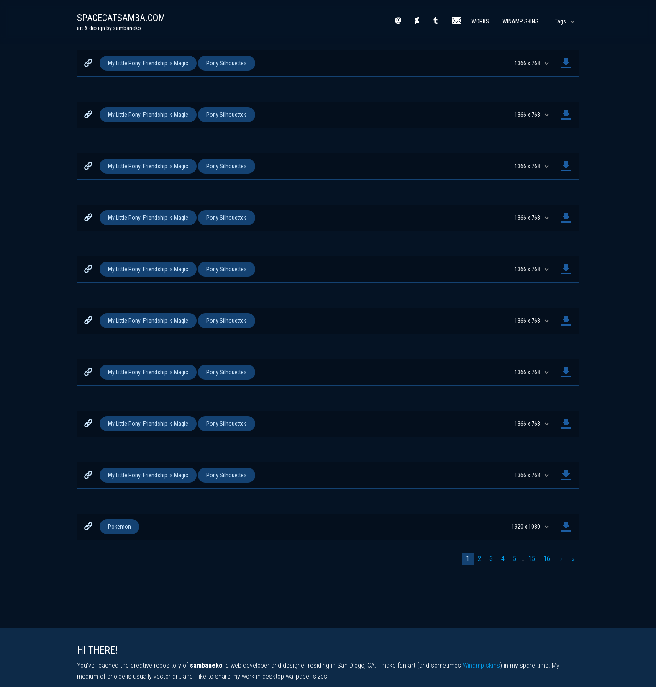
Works (480, 21)
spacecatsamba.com (121, 18)
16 (546, 559)
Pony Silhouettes (226, 63)
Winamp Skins (520, 21)
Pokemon (119, 526)
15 (531, 559)
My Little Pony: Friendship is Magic (148, 63)
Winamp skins (481, 665)
